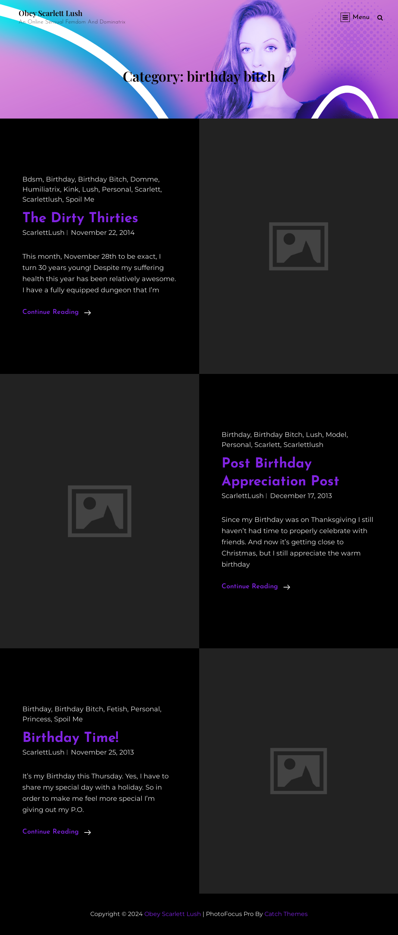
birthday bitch (102, 179)
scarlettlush (42, 199)
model (336, 435)
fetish (117, 709)
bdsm (32, 179)
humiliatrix (41, 189)
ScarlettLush (43, 233)
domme (144, 179)
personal (116, 189)
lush (90, 189)
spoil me (80, 199)
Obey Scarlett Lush (50, 13)
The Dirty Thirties (80, 219)
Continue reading (56, 312)
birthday (60, 179)
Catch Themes (286, 913)
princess (36, 719)
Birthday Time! (70, 738)
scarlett (147, 189)
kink (71, 189)
